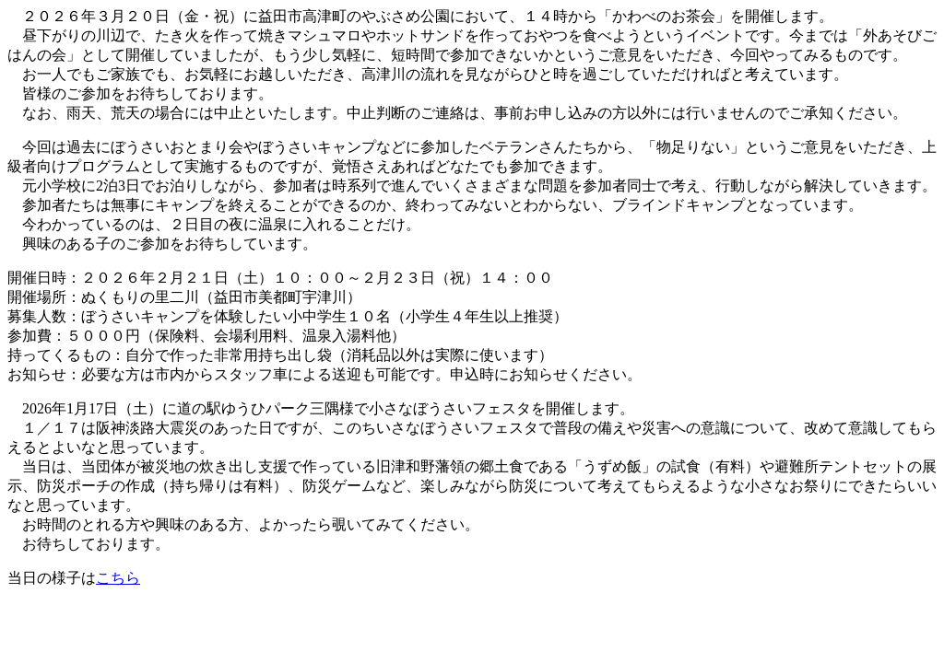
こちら (118, 578)
